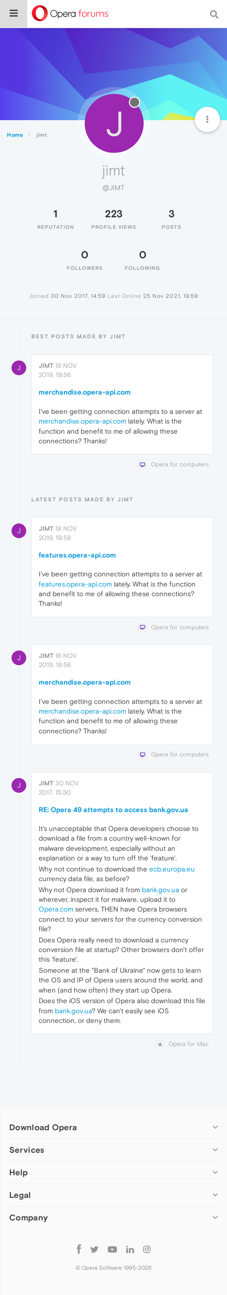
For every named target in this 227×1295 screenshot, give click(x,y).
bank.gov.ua (160, 890)
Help (18, 1172)
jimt (46, 365)
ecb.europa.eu (172, 869)
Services (26, 1150)
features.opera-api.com (77, 555)
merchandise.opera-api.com (85, 392)
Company (28, 1217)
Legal (20, 1195)
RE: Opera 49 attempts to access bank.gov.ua (113, 809)
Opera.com (56, 909)
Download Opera (43, 1127)
